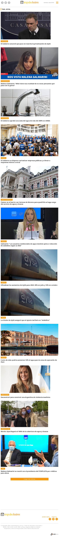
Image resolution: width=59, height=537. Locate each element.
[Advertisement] (29, 494)
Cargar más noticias (29, 479)
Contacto (54, 516)
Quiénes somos (45, 516)
